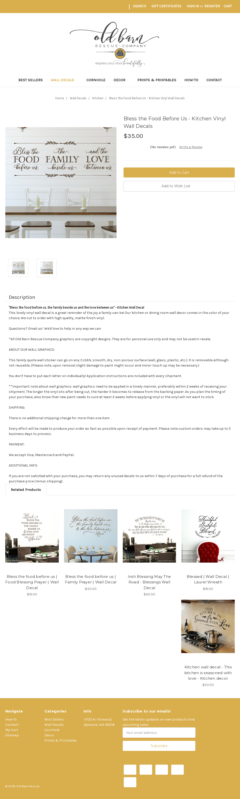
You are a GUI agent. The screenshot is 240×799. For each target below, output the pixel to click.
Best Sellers (30, 80)
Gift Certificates (166, 6)
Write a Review (190, 147)
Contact (214, 80)
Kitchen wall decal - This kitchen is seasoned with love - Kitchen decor (208, 673)
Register (212, 6)
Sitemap (12, 735)
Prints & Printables (156, 80)
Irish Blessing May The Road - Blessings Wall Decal (149, 582)
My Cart (11, 730)
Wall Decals (64, 80)
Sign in (193, 6)
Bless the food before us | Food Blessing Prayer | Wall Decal (32, 582)
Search (139, 6)
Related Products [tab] (26, 489)
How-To (191, 80)
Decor (121, 80)
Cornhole (95, 80)
